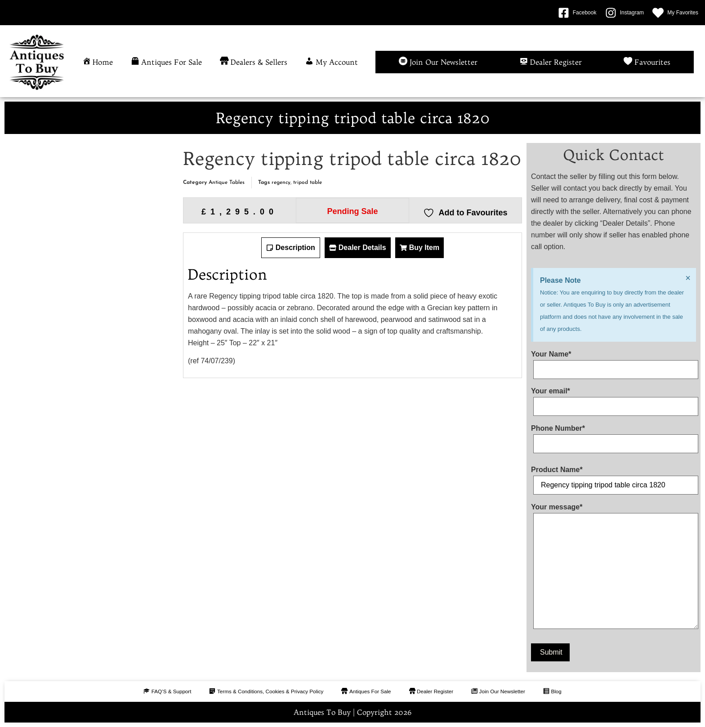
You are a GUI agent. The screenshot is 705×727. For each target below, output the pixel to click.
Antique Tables (227, 182)
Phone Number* (613, 436)
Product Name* (613, 477)
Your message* (613, 568)
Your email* (613, 399)
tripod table (307, 182)
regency (281, 182)
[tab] (290, 247)
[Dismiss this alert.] (687, 278)
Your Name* (613, 362)
